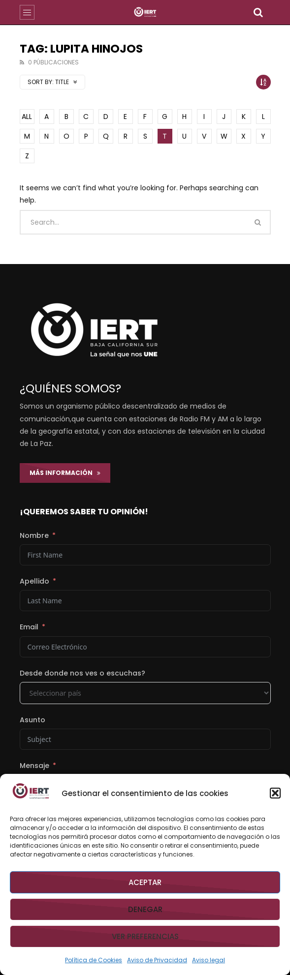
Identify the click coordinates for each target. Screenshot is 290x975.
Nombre (34, 535)
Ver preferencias (145, 936)
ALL (27, 116)
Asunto (32, 720)
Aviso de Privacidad (157, 960)
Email (29, 627)
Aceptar (145, 882)
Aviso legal (208, 960)
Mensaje (34, 765)
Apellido (34, 581)
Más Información (65, 473)
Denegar (145, 909)
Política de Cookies (93, 960)
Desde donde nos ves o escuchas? (82, 673)
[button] (275, 793)
